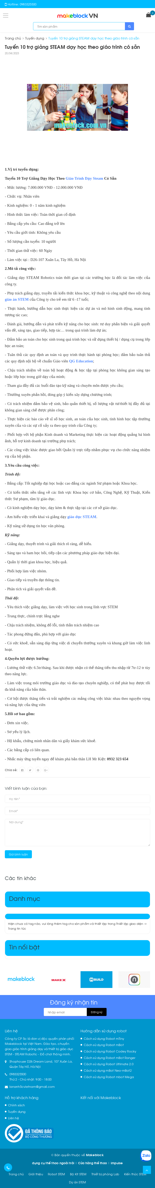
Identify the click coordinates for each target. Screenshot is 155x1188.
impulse (117, 1163)
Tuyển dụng (17, 1111)
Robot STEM (56, 1174)
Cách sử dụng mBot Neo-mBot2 (108, 1070)
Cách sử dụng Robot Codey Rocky (110, 1051)
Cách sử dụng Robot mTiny (104, 1038)
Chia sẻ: (11, 770)
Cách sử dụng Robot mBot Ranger (110, 1057)
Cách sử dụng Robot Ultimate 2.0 (108, 1064)
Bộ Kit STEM (78, 1174)
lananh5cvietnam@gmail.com (32, 1086)
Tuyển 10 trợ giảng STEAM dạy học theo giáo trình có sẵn (72, 46)
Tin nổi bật (24, 946)
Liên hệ (13, 1118)
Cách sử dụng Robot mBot (104, 1044)
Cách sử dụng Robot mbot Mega (109, 1076)
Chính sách (16, 1105)
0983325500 (28, 4)
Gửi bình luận (18, 854)
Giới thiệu (35, 1174)
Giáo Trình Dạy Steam (84, 178)
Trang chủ (16, 1174)
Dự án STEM (77, 1182)
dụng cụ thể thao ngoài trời (53, 1163)
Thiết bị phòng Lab (105, 1174)
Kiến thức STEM (135, 1174)
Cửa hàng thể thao (92, 1163)
